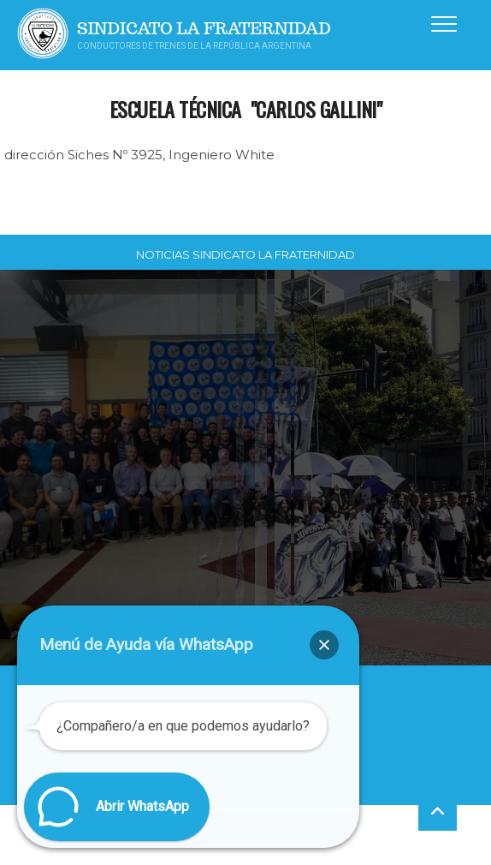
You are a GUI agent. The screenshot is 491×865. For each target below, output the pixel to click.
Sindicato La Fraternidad (204, 29)
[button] (324, 644)
